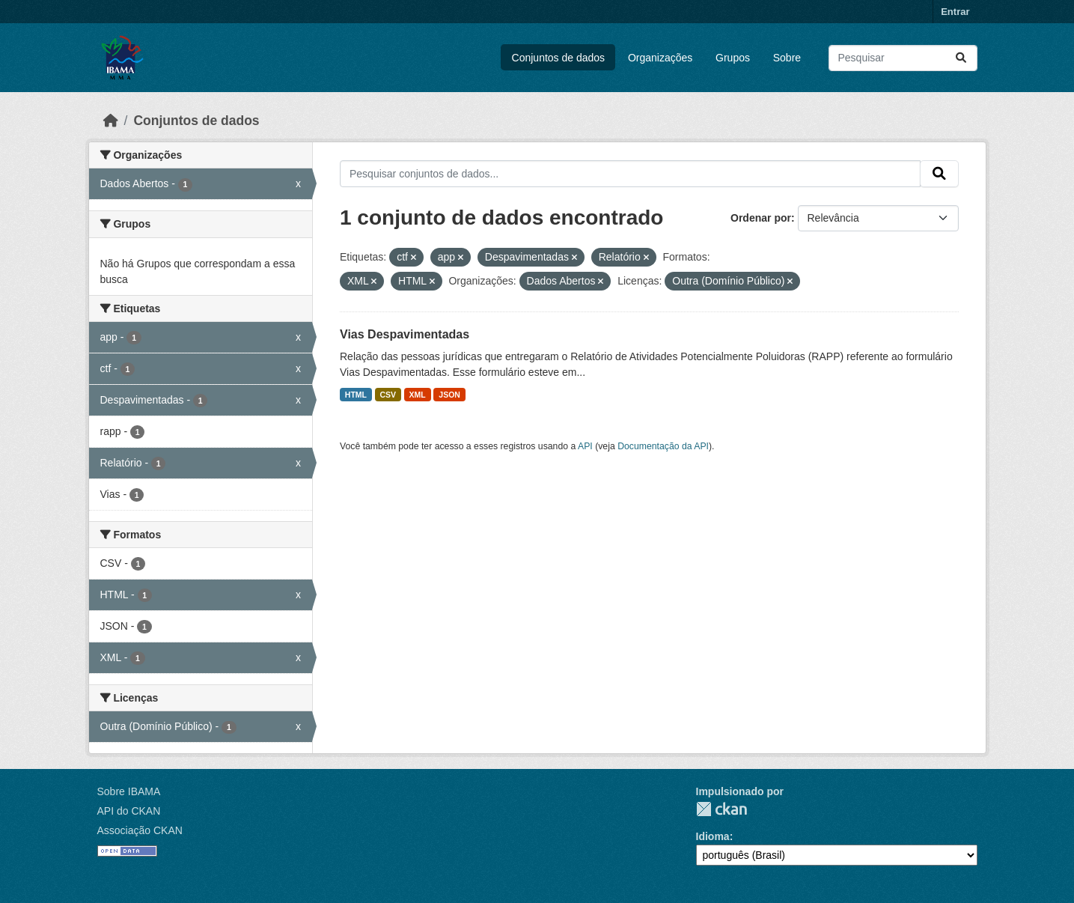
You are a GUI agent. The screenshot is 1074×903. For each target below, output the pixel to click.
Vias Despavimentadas (404, 334)
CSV (388, 394)
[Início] (110, 120)
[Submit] (961, 58)
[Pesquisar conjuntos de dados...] (903, 58)
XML (417, 394)
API (585, 446)
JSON (449, 394)
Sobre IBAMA (129, 791)
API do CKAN (129, 811)
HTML (356, 394)
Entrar (955, 11)
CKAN (721, 809)
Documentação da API (663, 446)
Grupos (733, 58)
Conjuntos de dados (558, 58)
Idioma (713, 836)
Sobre (787, 58)
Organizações (660, 58)
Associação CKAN (140, 830)
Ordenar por (760, 218)
